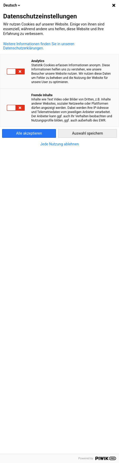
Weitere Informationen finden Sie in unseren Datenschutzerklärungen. (38, 46)
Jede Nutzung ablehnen (59, 144)
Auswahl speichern (87, 133)
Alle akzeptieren (29, 133)
